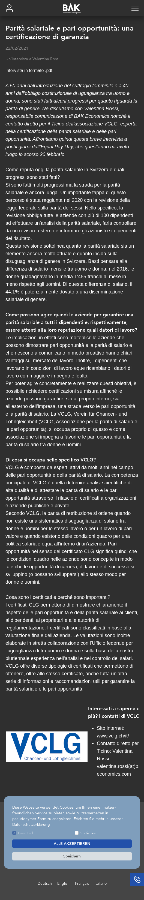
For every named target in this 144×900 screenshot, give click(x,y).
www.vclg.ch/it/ (113, 736)
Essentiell (25, 833)
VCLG (64, 414)
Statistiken (88, 833)
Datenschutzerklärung (31, 824)
